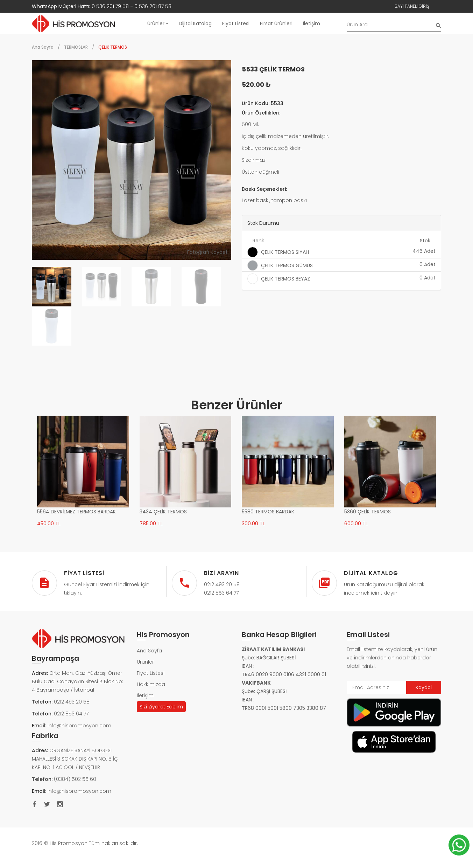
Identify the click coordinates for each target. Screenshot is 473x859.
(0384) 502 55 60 (75, 779)
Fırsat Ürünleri (276, 23)
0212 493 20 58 (72, 701)
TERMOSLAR (76, 47)
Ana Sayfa (43, 47)
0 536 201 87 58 (152, 6)
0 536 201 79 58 (110, 6)
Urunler (145, 661)
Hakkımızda (151, 684)
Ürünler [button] (157, 23)
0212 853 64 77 (71, 713)
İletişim (311, 23)
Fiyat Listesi (235, 23)
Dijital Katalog (195, 23)
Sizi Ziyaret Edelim (161, 706)
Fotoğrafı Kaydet (207, 252)
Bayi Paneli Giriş (412, 6)
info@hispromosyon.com (79, 725)
